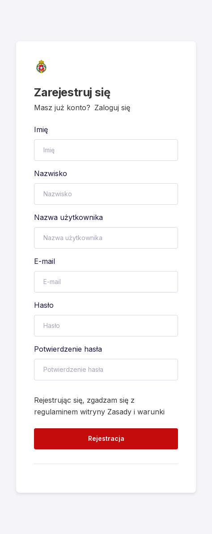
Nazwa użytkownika (68, 217)
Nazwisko (50, 173)
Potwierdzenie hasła (68, 349)
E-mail (44, 261)
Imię (41, 129)
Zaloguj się (112, 107)
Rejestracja (106, 438)
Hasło (44, 305)
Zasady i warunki (136, 411)
